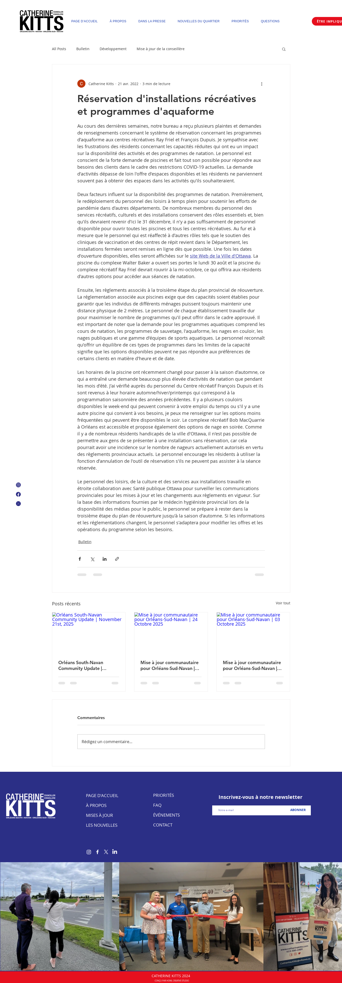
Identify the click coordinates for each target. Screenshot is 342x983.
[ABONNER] (298, 810)
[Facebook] (97, 852)
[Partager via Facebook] (79, 558)
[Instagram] (89, 852)
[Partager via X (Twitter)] (92, 558)
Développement (113, 48)
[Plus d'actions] (262, 84)
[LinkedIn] (115, 852)
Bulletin (82, 48)
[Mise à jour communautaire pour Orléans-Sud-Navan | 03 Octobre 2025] (253, 632)
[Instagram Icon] (18, 485)
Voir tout (283, 603)
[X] (106, 852)
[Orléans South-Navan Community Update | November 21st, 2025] (88, 632)
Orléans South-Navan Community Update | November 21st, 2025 (81, 665)
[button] (283, 49)
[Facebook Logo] (18, 494)
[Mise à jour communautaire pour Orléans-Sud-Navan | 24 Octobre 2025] (171, 632)
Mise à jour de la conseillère (161, 48)
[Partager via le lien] (117, 558)
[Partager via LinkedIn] (104, 558)
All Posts (59, 48)
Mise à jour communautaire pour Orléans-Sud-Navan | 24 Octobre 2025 (169, 665)
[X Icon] (18, 503)
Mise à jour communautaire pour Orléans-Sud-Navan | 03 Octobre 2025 (252, 665)
